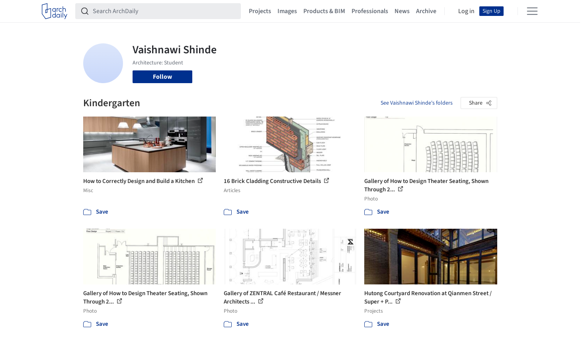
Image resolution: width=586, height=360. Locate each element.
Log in (466, 11)
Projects (260, 11)
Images (287, 11)
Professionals (370, 11)
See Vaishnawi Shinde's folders (417, 103)
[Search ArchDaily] (164, 11)
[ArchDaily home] (54, 11)
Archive (426, 11)
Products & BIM (324, 11)
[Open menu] (532, 11)
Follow (162, 76)
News (402, 11)
